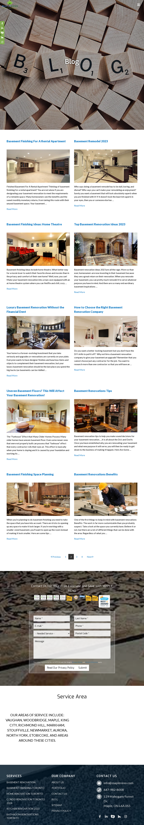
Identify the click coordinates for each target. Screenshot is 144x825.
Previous (56, 556)
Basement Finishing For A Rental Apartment (36, 141)
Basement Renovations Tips (93, 390)
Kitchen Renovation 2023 (23, 808)
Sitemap (57, 805)
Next (90, 556)
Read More (12, 209)
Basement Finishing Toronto (25, 787)
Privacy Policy (77, 662)
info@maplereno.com (118, 783)
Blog (55, 799)
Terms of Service (92, 662)
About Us (58, 782)
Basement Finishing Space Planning (30, 474)
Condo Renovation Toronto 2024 (26, 801)
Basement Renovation (21, 782)
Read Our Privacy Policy (60, 667)
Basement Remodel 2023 (91, 141)
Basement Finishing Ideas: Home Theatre (34, 224)
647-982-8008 (114, 790)
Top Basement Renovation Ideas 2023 (99, 224)
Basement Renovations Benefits (96, 474)
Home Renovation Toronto (25, 793)
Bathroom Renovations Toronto (22, 816)
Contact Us (59, 793)
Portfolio (58, 787)
